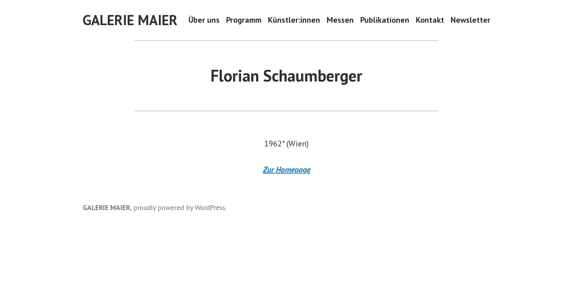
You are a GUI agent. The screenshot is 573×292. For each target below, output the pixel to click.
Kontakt (430, 20)
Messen (340, 20)
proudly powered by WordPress (179, 207)
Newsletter (470, 20)
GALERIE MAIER (130, 20)
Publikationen (384, 20)
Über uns (204, 20)
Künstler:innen (294, 20)
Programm (243, 20)
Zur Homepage (286, 169)
